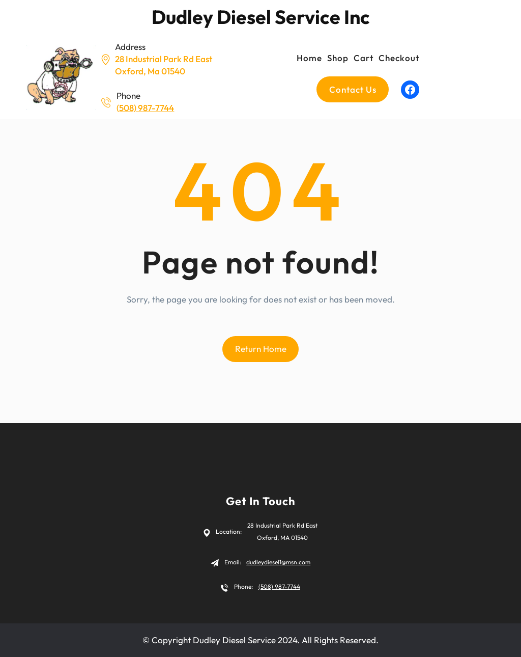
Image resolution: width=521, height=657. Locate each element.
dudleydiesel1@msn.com (278, 562)
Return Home (260, 348)
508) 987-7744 (146, 107)
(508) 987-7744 (279, 586)
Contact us (353, 89)
